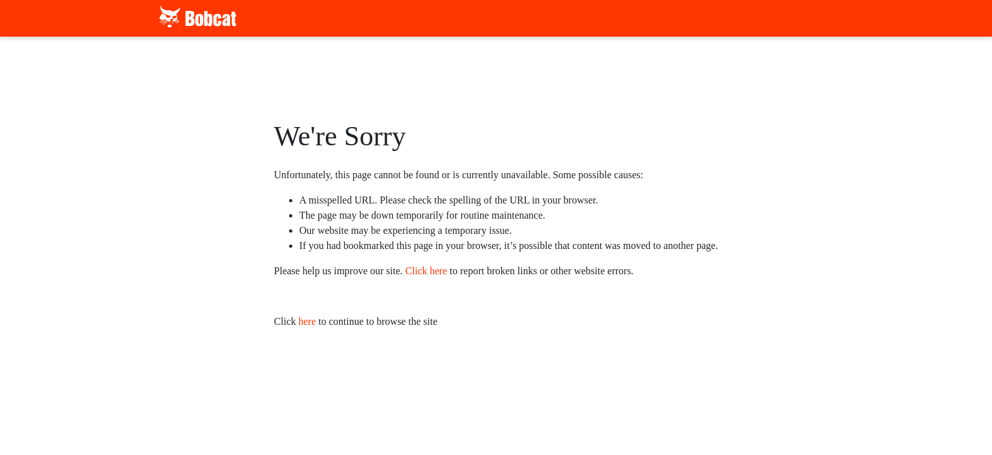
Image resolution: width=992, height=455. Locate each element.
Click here (426, 270)
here (307, 321)
